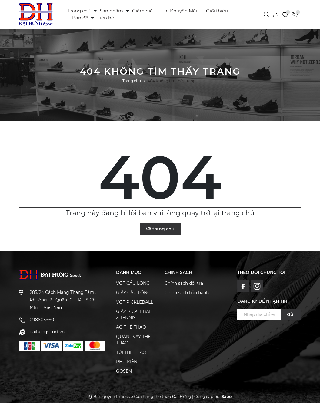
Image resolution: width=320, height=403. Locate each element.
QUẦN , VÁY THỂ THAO (133, 340)
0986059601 (42, 319)
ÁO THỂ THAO (131, 327)
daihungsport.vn (47, 331)
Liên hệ (105, 18)
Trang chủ (79, 11)
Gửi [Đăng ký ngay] (291, 314)
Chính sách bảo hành (187, 292)
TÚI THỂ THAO (131, 352)
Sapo (227, 396)
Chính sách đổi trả (184, 283)
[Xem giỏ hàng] (295, 14)
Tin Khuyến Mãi (179, 11)
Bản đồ (80, 18)
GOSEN (124, 371)
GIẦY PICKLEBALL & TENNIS (135, 315)
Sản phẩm (111, 11)
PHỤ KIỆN (126, 361)
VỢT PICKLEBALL (134, 302)
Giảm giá (142, 11)
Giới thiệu (217, 11)
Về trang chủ (160, 229)
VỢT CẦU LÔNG (133, 283)
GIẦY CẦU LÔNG (133, 292)
